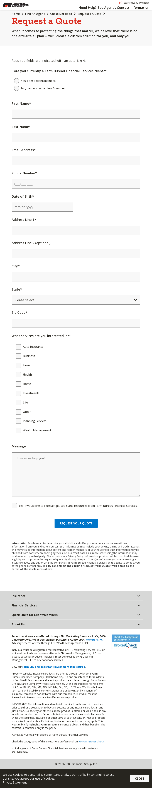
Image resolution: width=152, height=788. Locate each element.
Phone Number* (24, 173)
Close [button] (139, 778)
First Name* (21, 103)
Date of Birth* (23, 196)
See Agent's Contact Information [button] (123, 7)
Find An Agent (35, 14)
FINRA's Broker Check (91, 741)
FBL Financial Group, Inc (82, 764)
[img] (21, 5)
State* (17, 289)
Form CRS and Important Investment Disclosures (53, 666)
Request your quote (76, 523)
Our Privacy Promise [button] (136, 2)
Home (16, 14)
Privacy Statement (15, 782)
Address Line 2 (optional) (31, 243)
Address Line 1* (24, 219)
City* (16, 266)
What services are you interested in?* (41, 336)
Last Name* (21, 127)
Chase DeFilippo (61, 14)
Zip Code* (19, 312)
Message (19, 446)
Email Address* (24, 150)
